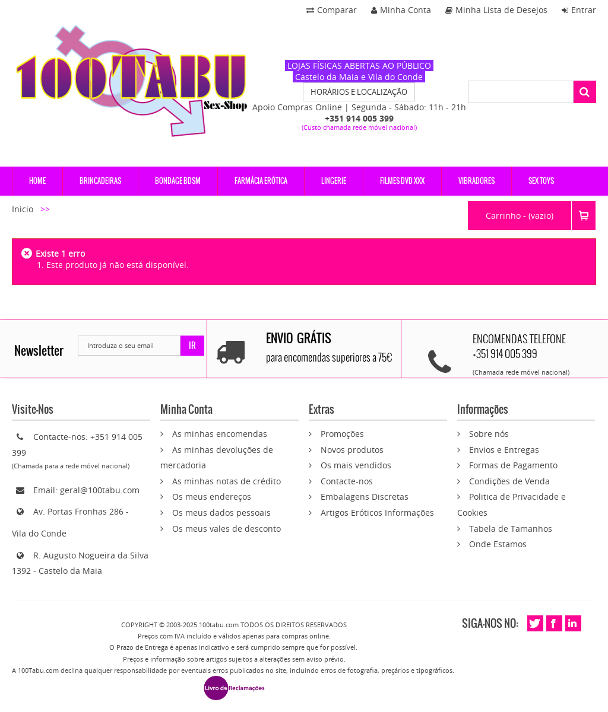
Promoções (342, 433)
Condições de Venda (509, 481)
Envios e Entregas (504, 449)
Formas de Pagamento (513, 465)
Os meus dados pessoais (221, 512)
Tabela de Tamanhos (510, 528)
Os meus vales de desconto (226, 528)
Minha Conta (401, 9)
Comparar (331, 9)
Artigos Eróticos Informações (377, 512)
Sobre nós (489, 433)
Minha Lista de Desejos (496, 9)
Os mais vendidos (356, 465)
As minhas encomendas (219, 433)
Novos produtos (352, 449)
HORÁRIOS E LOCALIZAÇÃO (359, 92)
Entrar (579, 9)
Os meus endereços (211, 496)
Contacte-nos (347, 481)
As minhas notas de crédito (226, 481)
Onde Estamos (498, 544)
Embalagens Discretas (364, 496)
